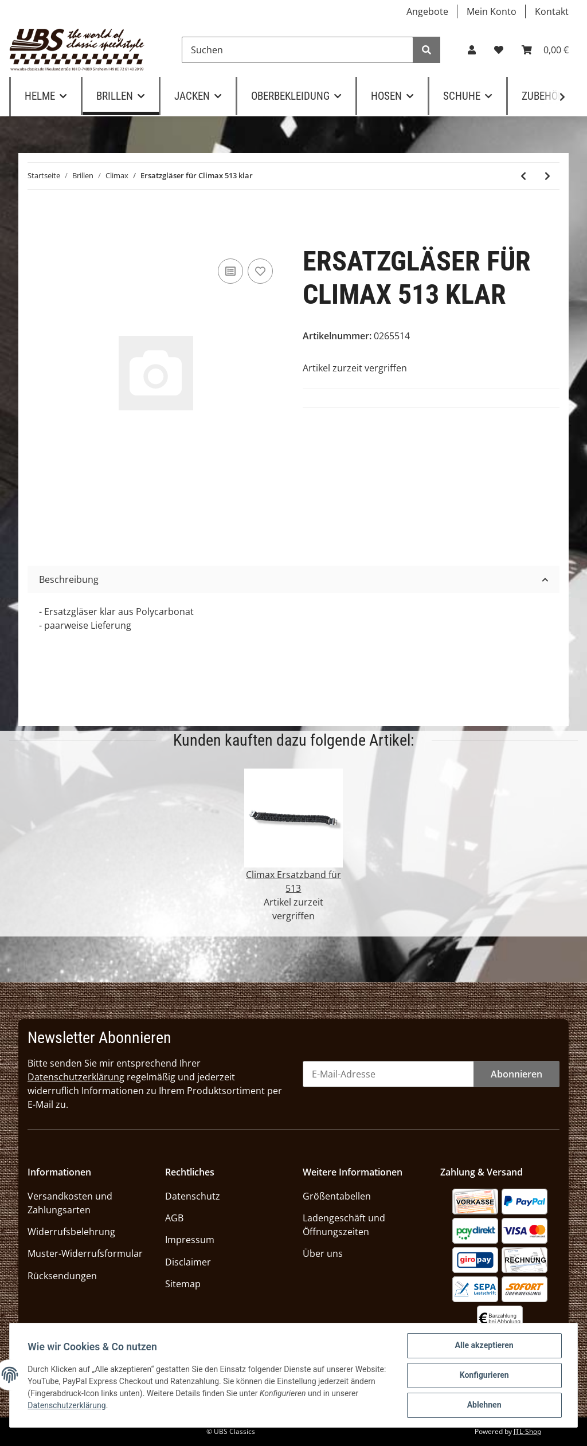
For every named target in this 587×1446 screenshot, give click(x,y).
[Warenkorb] (545, 49)
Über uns (323, 1253)
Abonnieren (516, 1074)
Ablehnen (484, 1405)
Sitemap (183, 1284)
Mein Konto (491, 11)
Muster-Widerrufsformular (85, 1253)
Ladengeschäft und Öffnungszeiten (344, 1225)
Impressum (189, 1239)
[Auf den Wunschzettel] (260, 271)
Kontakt (552, 11)
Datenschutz (192, 1196)
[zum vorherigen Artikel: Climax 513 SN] (523, 176)
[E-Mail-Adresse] (388, 1074)
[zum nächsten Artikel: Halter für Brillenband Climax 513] (547, 176)
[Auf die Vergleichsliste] (230, 271)
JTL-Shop (527, 1431)
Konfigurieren (483, 1375)
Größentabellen (337, 1196)
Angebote (427, 11)
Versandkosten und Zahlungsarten (70, 1203)
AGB (174, 1218)
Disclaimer (188, 1262)
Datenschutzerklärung (76, 1077)
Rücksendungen (62, 1275)
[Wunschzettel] (498, 49)
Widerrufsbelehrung (71, 1231)
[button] (472, 49)
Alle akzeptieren (484, 1345)
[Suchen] (297, 50)
